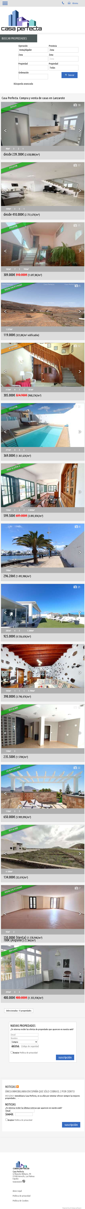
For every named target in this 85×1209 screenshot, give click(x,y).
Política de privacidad (29, 1052)
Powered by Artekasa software (71, 1208)
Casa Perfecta (18, 1171)
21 (76, 587)
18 (76, 105)
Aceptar (25, 1052)
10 (76, 707)
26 (76, 406)
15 (76, 225)
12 (76, 346)
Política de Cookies (20, 1200)
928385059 (19, 1182)
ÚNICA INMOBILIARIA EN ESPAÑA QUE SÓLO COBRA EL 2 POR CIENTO (40, 1091)
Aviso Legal (17, 1191)
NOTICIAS (10, 1086)
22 (76, 767)
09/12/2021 (9, 1096)
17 (76, 165)
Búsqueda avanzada (23, 83)
